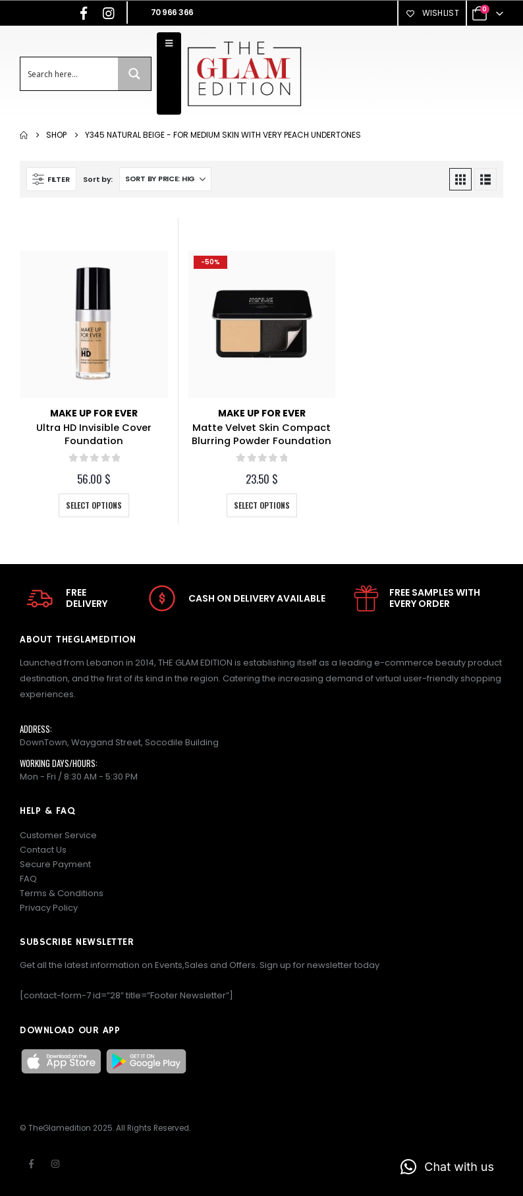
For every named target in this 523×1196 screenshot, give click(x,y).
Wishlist (432, 12)
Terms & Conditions (61, 893)
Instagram (55, 1164)
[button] (51, 179)
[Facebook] (84, 13)
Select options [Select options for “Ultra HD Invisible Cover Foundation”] (94, 505)
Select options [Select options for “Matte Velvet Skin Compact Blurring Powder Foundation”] (262, 505)
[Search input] (70, 74)
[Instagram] (109, 13)
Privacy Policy (49, 907)
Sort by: (98, 179)
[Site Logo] (244, 73)
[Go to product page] (94, 324)
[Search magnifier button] (134, 73)
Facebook (31, 1164)
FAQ (28, 878)
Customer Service (58, 835)
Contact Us (43, 849)
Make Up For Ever (94, 413)
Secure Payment (55, 864)
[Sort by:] (165, 179)
